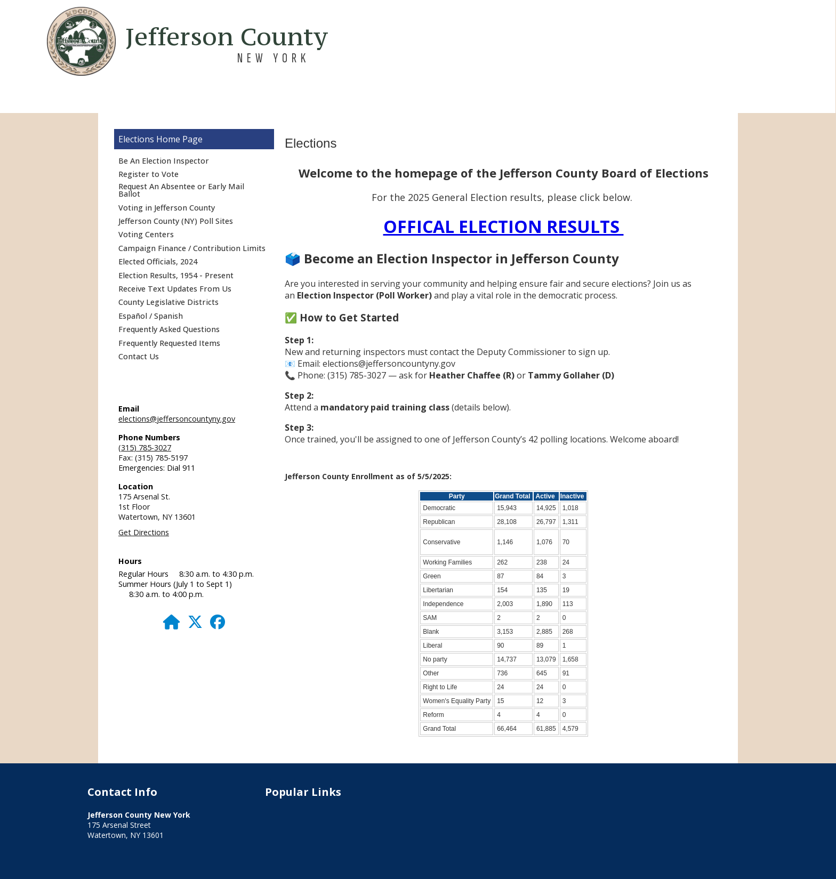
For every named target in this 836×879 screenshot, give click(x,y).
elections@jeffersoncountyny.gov (176, 419)
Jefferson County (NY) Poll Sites (175, 221)
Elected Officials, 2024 (157, 261)
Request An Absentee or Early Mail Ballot (181, 190)
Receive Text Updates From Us (174, 289)
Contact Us (138, 356)
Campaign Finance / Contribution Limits (192, 248)
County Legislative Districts (168, 302)
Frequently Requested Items (169, 343)
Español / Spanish (150, 316)
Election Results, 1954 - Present (176, 275)
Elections (136, 139)
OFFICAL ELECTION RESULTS (503, 226)
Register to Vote (148, 174)
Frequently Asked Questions (169, 329)
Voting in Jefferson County (166, 208)
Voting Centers (146, 234)
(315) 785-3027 (144, 447)
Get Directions (143, 532)
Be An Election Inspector (163, 161)
